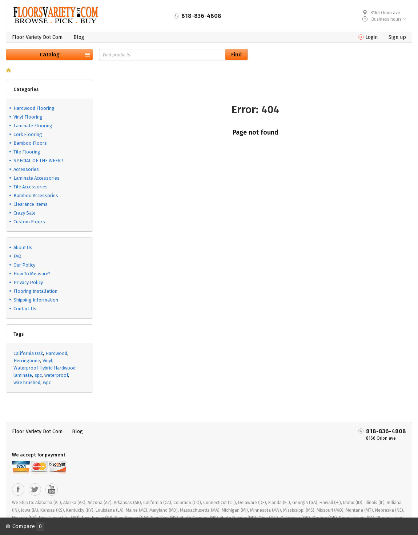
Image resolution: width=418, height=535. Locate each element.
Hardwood (56, 353)
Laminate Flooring (32, 125)
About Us (22, 247)
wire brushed (26, 382)
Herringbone (26, 360)
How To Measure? (32, 273)
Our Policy (24, 265)
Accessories (26, 169)
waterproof (56, 375)
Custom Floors (29, 221)
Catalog (50, 54)
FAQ (17, 256)
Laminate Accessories (36, 178)
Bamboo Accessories (35, 195)
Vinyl (47, 360)
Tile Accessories (30, 186)
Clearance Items (30, 204)
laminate (22, 375)
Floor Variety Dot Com (37, 37)
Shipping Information (35, 300)
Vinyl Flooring (28, 117)
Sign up (397, 37)
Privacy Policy (28, 282)
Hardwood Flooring (34, 108)
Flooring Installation (35, 291)
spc (38, 375)
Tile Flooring (26, 152)
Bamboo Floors (30, 143)
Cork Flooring (27, 134)
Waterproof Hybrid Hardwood (44, 368)
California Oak (28, 353)
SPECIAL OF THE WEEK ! (38, 160)
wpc (47, 382)
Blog (78, 37)
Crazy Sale (24, 213)
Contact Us (24, 308)
